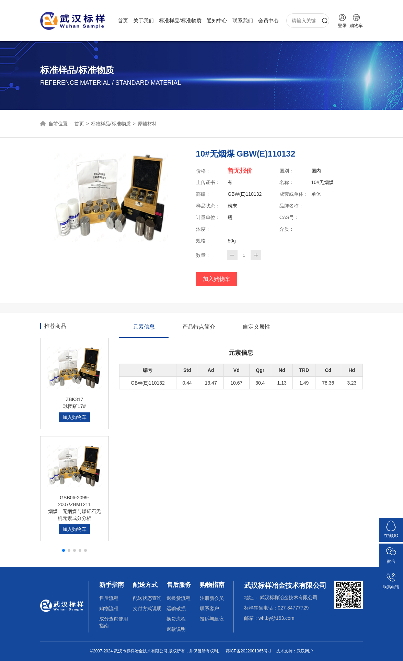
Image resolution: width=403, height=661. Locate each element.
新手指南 (111, 584)
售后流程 (108, 598)
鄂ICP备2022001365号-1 (248, 651)
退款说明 (176, 629)
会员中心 (268, 20)
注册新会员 (212, 598)
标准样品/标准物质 (180, 20)
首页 (123, 20)
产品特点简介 (198, 327)
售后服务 (178, 584)
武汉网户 (305, 651)
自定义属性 (256, 327)
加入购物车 (216, 279)
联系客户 (209, 608)
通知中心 (217, 20)
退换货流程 (178, 598)
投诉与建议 (212, 619)
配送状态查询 (147, 598)
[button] (63, 550)
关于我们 (143, 20)
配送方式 (145, 584)
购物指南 (212, 584)
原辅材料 (147, 123)
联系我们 (242, 20)
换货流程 (176, 619)
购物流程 (108, 608)
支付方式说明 (147, 608)
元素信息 (144, 331)
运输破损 (176, 608)
